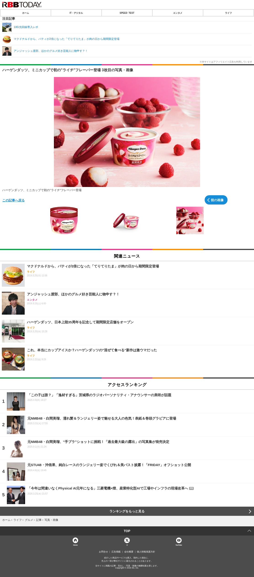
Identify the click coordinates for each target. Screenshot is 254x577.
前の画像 (217, 199)
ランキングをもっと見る (127, 511)
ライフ (228, 13)
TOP (127, 531)
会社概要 (128, 552)
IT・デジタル (76, 13)
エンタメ (177, 13)
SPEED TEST (127, 13)
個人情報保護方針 (146, 552)
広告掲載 (116, 552)
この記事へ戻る (13, 200)
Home (75, 545)
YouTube (178, 545)
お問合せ (103, 552)
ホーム (25, 13)
